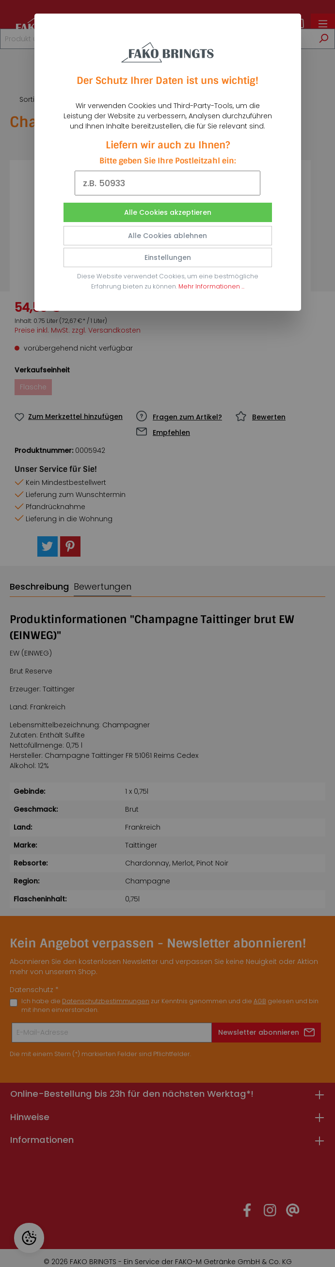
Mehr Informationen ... (211, 286)
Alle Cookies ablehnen (167, 236)
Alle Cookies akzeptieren (167, 212)
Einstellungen (167, 257)
